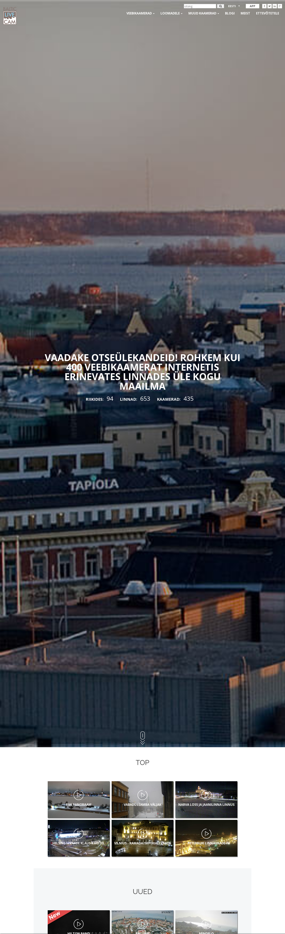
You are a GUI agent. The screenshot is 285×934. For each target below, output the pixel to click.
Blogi (230, 13)
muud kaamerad (203, 13)
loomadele (171, 13)
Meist (245, 13)
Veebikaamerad (140, 13)
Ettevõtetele (267, 13)
